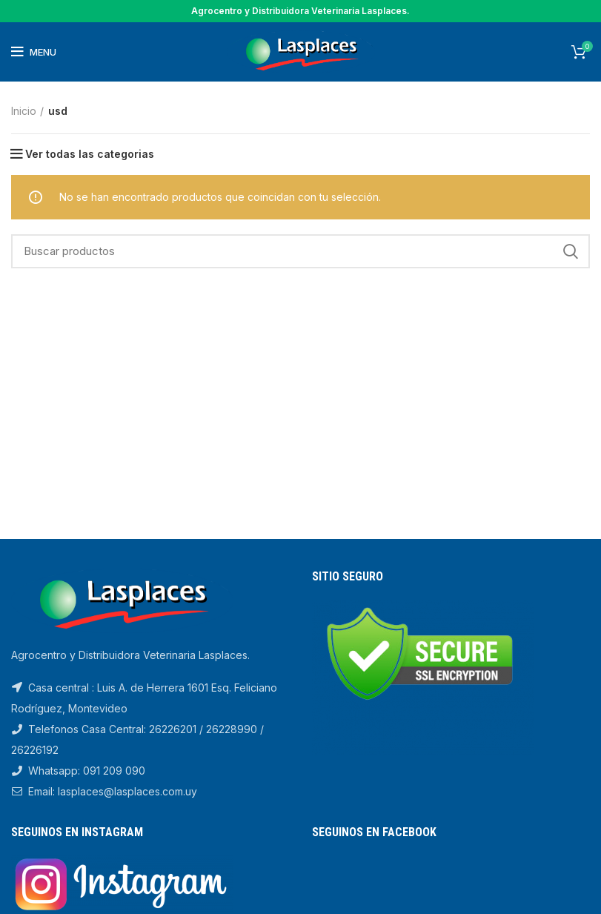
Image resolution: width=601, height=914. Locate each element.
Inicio (23, 111)
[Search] (300, 251)
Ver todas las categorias (89, 154)
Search (569, 251)
